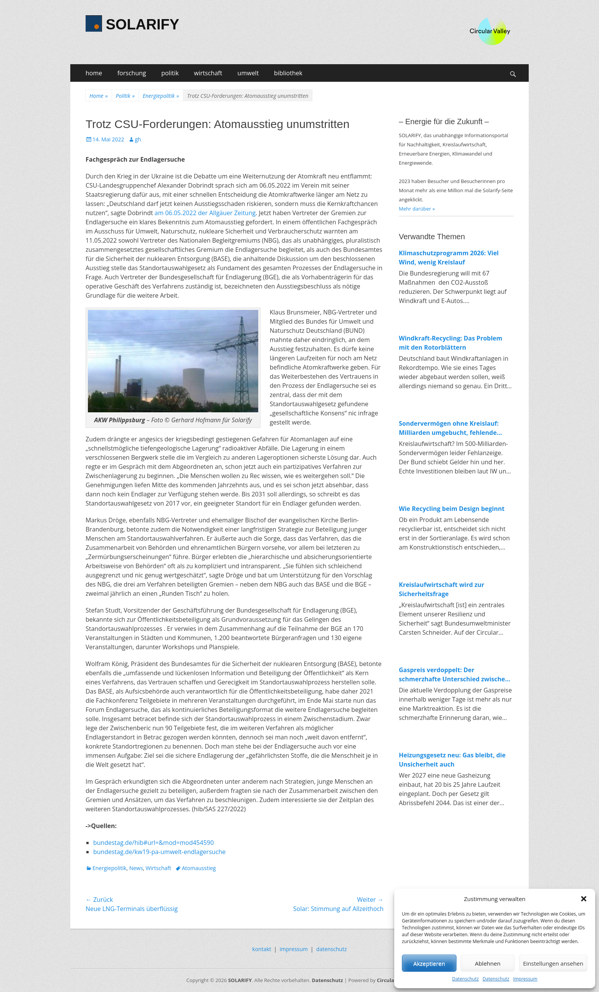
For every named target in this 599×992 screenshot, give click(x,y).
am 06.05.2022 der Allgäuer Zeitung (205, 213)
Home (98, 96)
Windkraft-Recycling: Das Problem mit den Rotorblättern (450, 343)
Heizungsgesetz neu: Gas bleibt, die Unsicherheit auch (452, 759)
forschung (131, 73)
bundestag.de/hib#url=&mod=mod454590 (153, 842)
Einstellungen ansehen (553, 963)
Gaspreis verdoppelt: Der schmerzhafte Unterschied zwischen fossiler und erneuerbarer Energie (454, 675)
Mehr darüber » (417, 208)
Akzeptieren (429, 963)
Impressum (525, 979)
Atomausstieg (199, 868)
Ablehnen (487, 963)
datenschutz (331, 949)
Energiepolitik (161, 96)
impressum (294, 949)
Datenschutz (465, 979)
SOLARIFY (142, 24)
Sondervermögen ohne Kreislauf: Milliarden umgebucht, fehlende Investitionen (449, 428)
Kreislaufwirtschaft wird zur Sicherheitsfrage (441, 589)
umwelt (248, 73)
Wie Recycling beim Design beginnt (452, 508)
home (94, 73)
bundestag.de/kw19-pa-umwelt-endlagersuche (159, 852)
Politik (125, 96)
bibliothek (288, 73)
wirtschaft (208, 73)
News (136, 868)
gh (138, 139)
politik (170, 73)
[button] (584, 899)
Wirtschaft (158, 868)
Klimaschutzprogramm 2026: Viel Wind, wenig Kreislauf (449, 257)
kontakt (261, 949)
